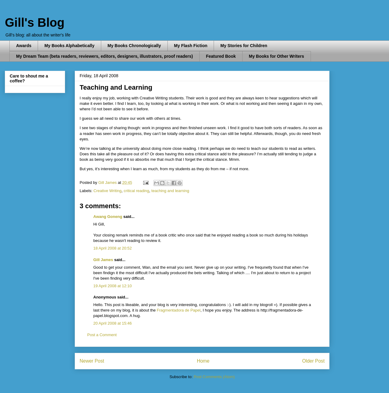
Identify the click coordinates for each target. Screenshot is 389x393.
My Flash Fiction (191, 45)
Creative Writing (108, 190)
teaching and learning (170, 190)
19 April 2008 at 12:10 (112, 286)
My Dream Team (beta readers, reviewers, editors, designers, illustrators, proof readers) (104, 56)
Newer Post (92, 361)
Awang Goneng (107, 216)
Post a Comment (102, 335)
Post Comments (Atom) (214, 376)
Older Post (313, 361)
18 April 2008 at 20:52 (112, 248)
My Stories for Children (243, 45)
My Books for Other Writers (276, 56)
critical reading (136, 190)
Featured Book (221, 56)
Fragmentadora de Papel (179, 310)
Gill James (103, 259)
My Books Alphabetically (69, 45)
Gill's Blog (34, 22)
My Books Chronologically (134, 45)
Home (203, 361)
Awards (23, 45)
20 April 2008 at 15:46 (112, 323)
